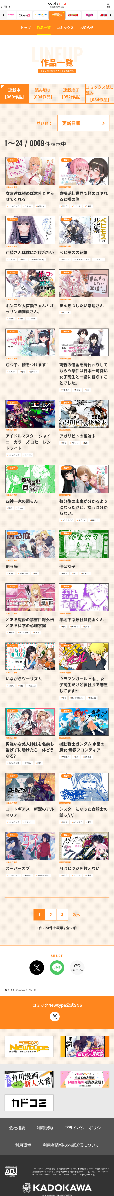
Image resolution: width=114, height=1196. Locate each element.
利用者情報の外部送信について (71, 1145)
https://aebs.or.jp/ (87, 1174)
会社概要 (17, 1128)
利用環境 (23, 1145)
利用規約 (45, 1128)
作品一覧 (44, 27)
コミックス (65, 27)
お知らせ (87, 27)
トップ (25, 27)
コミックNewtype (18, 990)
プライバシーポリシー (85, 1128)
